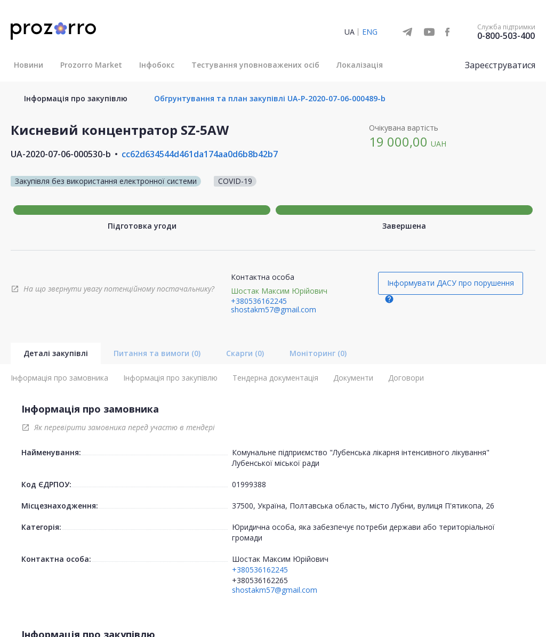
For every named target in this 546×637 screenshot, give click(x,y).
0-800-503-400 (506, 36)
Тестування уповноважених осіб (255, 65)
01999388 (249, 484)
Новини (28, 65)
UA (349, 32)
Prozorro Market (91, 65)
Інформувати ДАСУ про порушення (450, 283)
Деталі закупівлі (55, 353)
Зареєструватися (500, 65)
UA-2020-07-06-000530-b (61, 154)
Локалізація (359, 65)
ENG (370, 32)
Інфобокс (156, 65)
